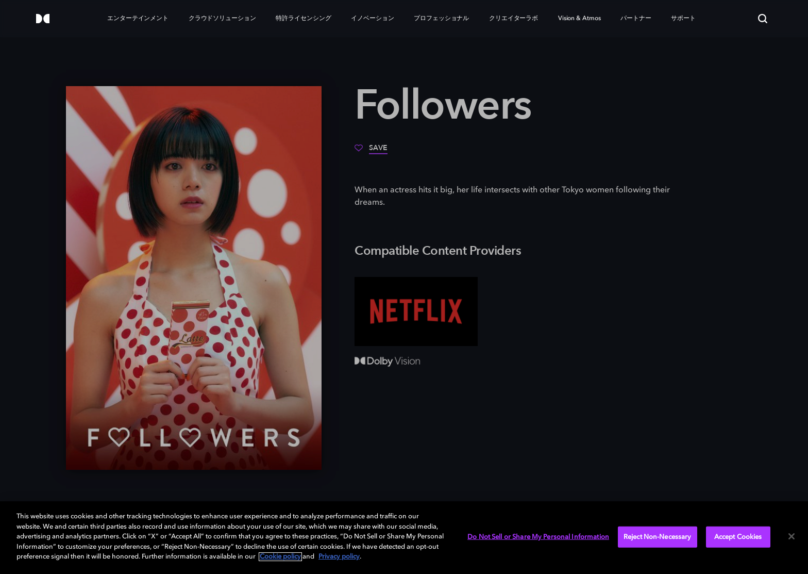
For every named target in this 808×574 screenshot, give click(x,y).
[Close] (791, 536)
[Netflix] (416, 311)
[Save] (371, 151)
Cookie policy (280, 556)
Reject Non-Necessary (658, 536)
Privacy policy (339, 556)
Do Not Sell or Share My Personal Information (538, 536)
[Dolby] (43, 19)
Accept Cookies (738, 536)
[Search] (762, 18)
